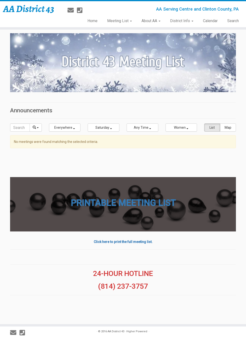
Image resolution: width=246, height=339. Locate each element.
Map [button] (228, 127)
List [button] (212, 127)
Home (92, 21)
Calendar (210, 21)
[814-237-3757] (81, 10)
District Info (181, 21)
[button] (65, 127)
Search (233, 21)
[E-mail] (72, 10)
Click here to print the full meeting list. (123, 242)
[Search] (20, 127)
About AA (150, 21)
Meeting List (119, 21)
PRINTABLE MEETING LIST (123, 203)
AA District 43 (28, 9)
